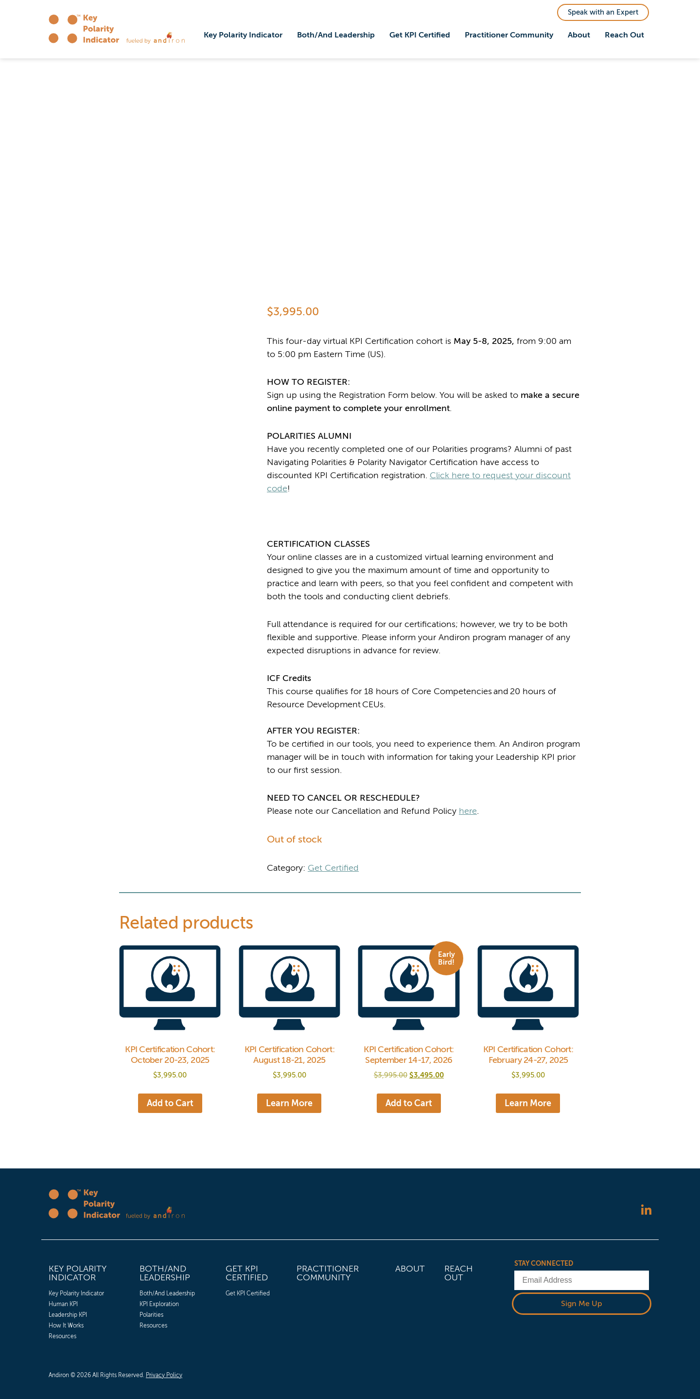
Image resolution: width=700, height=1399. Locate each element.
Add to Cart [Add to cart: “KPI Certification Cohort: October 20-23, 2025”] (170, 1103)
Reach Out (624, 35)
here (468, 811)
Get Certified (333, 868)
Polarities (151, 1314)
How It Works (66, 1325)
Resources (62, 1336)
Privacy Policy (164, 1375)
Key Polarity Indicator (243, 35)
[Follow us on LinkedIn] (646, 1211)
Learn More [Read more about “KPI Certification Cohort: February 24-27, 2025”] (528, 1103)
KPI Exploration (159, 1304)
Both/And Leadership (336, 35)
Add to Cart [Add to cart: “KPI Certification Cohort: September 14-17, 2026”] (408, 1103)
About (579, 35)
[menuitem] (243, 35)
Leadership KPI (68, 1314)
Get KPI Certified (419, 35)
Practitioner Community (509, 35)
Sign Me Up (581, 1303)
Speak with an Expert (603, 12)
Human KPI (63, 1304)
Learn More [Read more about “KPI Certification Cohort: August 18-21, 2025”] (289, 1103)
